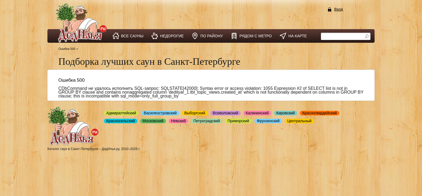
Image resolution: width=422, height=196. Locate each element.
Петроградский (206, 121)
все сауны (132, 36)
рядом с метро (255, 36)
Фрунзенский (268, 121)
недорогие (172, 36)
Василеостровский (160, 113)
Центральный (299, 121)
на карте (297, 36)
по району (211, 36)
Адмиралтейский (121, 113)
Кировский (285, 113)
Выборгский (194, 113)
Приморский (238, 121)
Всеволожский (225, 113)
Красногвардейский (319, 113)
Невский (178, 121)
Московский (153, 121)
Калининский (257, 113)
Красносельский (120, 121)
